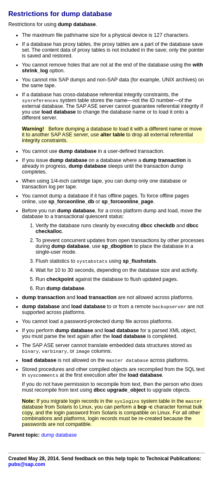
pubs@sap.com (26, 467)
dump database (59, 438)
